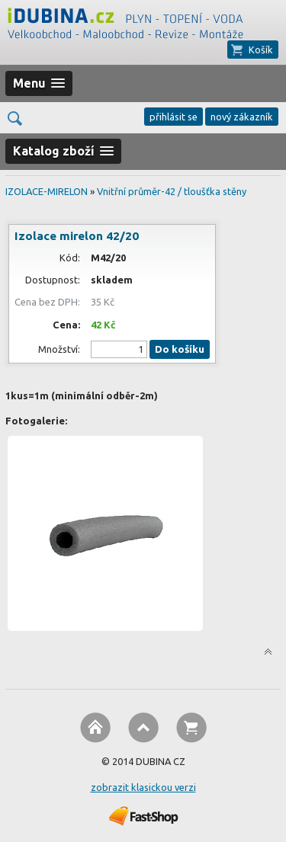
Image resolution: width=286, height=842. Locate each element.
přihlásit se (173, 116)
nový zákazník (241, 116)
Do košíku (179, 349)
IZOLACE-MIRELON (46, 191)
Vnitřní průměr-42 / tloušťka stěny (171, 191)
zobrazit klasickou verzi (143, 787)
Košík (261, 49)
